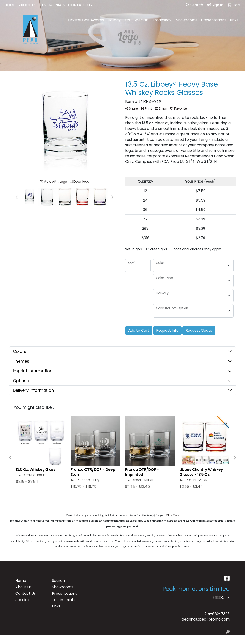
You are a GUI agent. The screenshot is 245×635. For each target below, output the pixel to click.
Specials (141, 20)
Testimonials (63, 599)
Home (20, 580)
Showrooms (186, 20)
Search (194, 5)
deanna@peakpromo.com (206, 619)
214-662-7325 (217, 613)
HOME (9, 5)
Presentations (213, 20)
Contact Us (25, 593)
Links (234, 20)
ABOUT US (27, 5)
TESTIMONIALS (52, 5)
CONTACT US (80, 5)
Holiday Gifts (119, 20)
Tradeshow (162, 20)
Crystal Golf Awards (86, 20)
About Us (23, 587)
